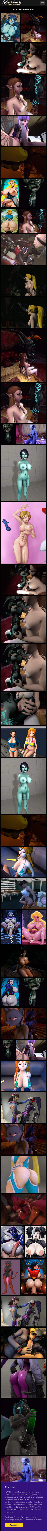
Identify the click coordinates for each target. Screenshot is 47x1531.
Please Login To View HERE (23, 9)
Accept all (14, 1525)
